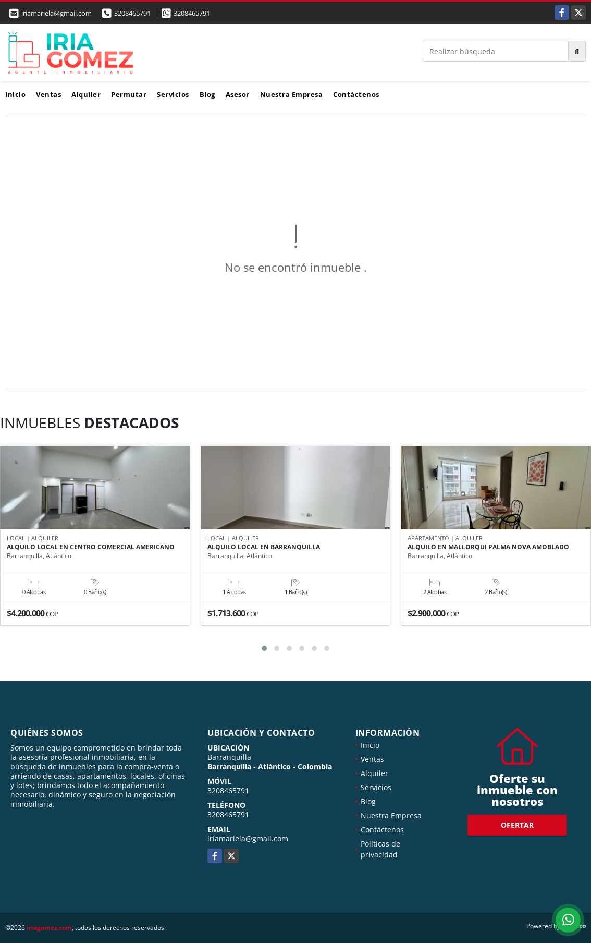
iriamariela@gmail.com (247, 838)
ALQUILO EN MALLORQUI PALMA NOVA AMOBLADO (488, 547)
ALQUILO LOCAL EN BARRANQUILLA (263, 547)
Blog (207, 94)
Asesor (238, 94)
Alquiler (86, 94)
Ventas (48, 94)
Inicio (15, 94)
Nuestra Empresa (291, 94)
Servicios (173, 94)
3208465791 (132, 13)
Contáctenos (356, 94)
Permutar (128, 94)
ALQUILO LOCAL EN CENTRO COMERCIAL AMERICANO (91, 547)
